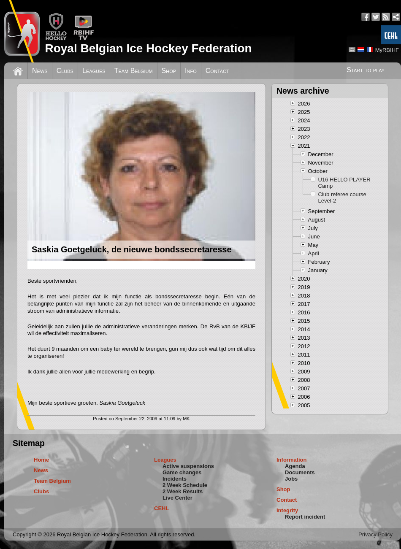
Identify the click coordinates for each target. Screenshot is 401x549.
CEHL (161, 508)
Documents (300, 472)
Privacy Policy (375, 534)
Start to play (366, 69)
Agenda (295, 466)
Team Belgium (133, 70)
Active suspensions (188, 466)
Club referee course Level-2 (342, 197)
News (40, 70)
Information (291, 460)
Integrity (287, 510)
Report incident (305, 517)
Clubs (65, 70)
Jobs (291, 479)
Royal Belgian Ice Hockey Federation (148, 48)
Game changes (182, 472)
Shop (169, 70)
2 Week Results (183, 491)
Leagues (94, 70)
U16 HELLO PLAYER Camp (344, 182)
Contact (217, 70)
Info (191, 70)
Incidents (175, 479)
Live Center (177, 498)
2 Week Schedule (185, 485)
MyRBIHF (387, 50)
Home (41, 460)
